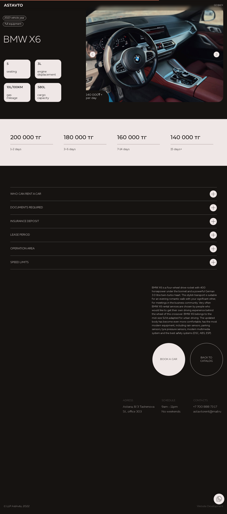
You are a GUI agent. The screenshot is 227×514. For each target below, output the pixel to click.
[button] (168, 359)
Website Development (210, 506)
